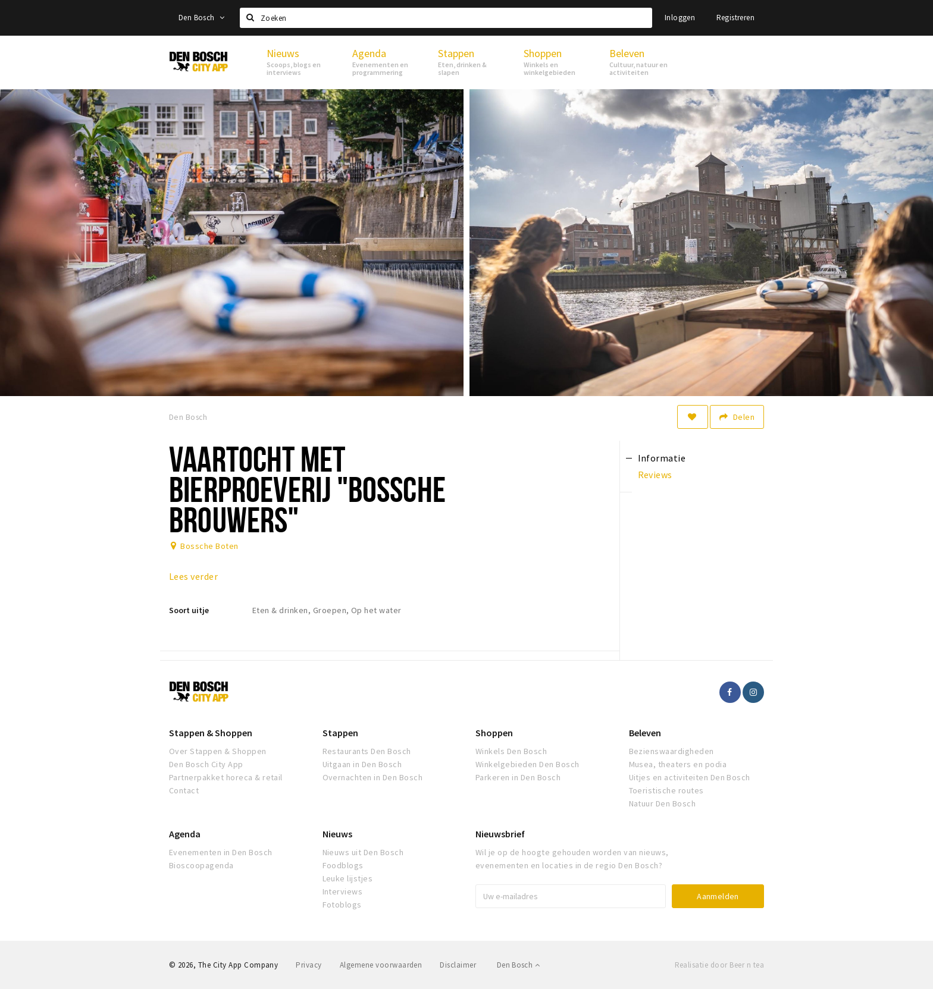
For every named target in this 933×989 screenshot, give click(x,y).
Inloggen (680, 17)
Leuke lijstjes (348, 878)
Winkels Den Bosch (511, 751)
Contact (184, 790)
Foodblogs (343, 865)
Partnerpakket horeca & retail (226, 777)
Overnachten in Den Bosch (373, 777)
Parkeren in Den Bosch (518, 777)
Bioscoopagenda (201, 865)
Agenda (185, 834)
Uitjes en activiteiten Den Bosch (689, 777)
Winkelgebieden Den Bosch (527, 764)
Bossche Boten (209, 546)
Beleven (645, 733)
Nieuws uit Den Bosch (363, 852)
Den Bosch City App (206, 764)
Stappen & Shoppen (210, 733)
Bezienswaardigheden (671, 751)
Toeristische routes (666, 790)
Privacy (308, 965)
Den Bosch (201, 17)
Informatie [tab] (662, 458)
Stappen (340, 733)
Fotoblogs (342, 904)
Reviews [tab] (655, 475)
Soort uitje (189, 610)
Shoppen (494, 733)
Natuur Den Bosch (662, 803)
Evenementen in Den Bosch (221, 852)
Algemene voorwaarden (381, 965)
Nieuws (337, 834)
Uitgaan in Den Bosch (362, 764)
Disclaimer (458, 965)
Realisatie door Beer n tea (719, 965)
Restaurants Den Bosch (367, 751)
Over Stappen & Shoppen (218, 751)
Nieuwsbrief (500, 834)
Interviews (343, 891)
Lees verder (193, 576)
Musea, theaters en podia (678, 764)
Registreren (735, 17)
